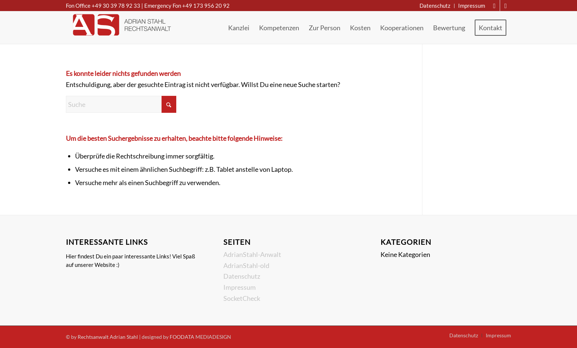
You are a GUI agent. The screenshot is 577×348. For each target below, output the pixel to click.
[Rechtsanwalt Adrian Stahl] (121, 27)
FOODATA (182, 337)
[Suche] (121, 104)
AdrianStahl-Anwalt (252, 254)
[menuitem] (435, 6)
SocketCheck (241, 298)
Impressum (239, 287)
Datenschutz (241, 276)
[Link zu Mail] (494, 5)
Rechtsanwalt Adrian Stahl (108, 337)
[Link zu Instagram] (505, 5)
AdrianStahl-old (246, 265)
